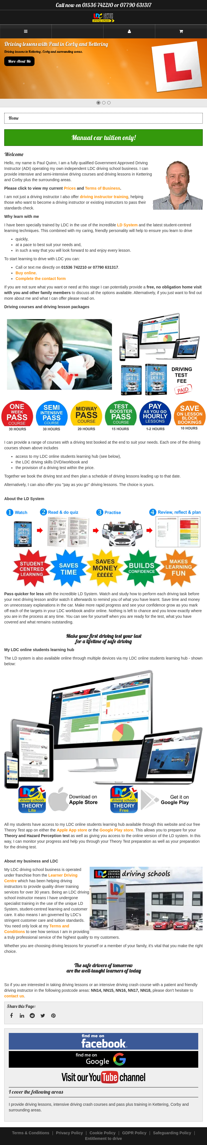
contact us (14, 996)
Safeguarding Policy (172, 1133)
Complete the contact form (41, 278)
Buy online (26, 273)
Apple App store (72, 830)
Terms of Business (102, 188)
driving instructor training (104, 196)
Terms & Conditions (30, 1133)
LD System (127, 225)
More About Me (19, 61)
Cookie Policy (103, 1133)
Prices (70, 188)
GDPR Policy (134, 1133)
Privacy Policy (69, 1133)
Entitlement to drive (103, 1138)
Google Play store (116, 830)
